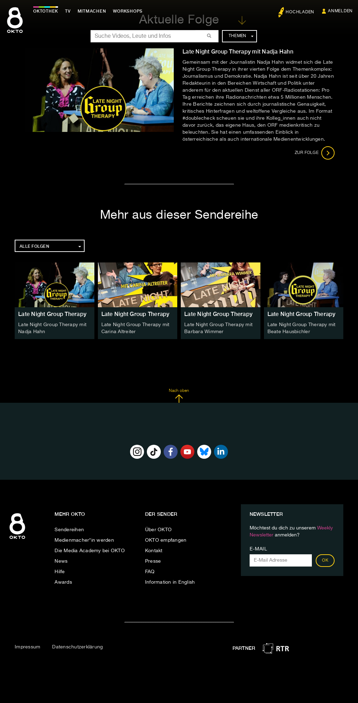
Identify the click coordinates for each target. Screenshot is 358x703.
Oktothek (45, 11)
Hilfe (60, 571)
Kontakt (154, 550)
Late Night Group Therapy (52, 314)
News (61, 561)
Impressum (27, 647)
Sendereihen (69, 529)
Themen (241, 36)
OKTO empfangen (166, 540)
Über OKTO (158, 529)
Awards (63, 582)
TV (68, 11)
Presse (153, 561)
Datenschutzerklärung (77, 647)
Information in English (170, 582)
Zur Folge (315, 153)
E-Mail (258, 549)
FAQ (150, 571)
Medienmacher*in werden (84, 540)
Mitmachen (92, 11)
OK (325, 560)
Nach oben (179, 396)
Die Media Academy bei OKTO (90, 550)
